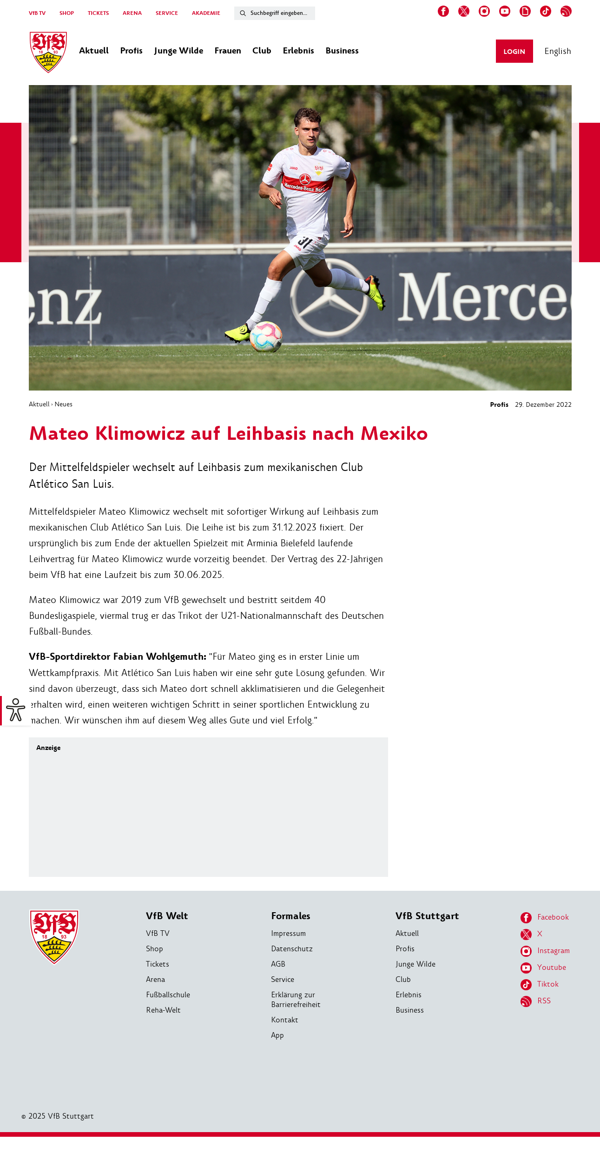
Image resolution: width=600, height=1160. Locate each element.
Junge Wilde (415, 964)
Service (282, 979)
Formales (290, 916)
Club (403, 979)
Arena (155, 979)
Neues (63, 404)
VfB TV (37, 13)
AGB (278, 964)
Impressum (288, 933)
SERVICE (167, 13)
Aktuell (39, 404)
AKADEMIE (206, 13)
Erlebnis (409, 995)
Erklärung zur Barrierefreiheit (296, 999)
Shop (154, 949)
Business (410, 1010)
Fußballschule (168, 995)
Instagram (545, 951)
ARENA (132, 13)
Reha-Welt (163, 1010)
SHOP (66, 13)
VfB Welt (167, 916)
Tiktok (540, 984)
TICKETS (98, 13)
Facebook (545, 917)
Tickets (157, 964)
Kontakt (284, 1020)
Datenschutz (292, 949)
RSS (536, 1001)
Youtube (543, 968)
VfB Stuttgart (427, 916)
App (277, 1035)
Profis (499, 405)
